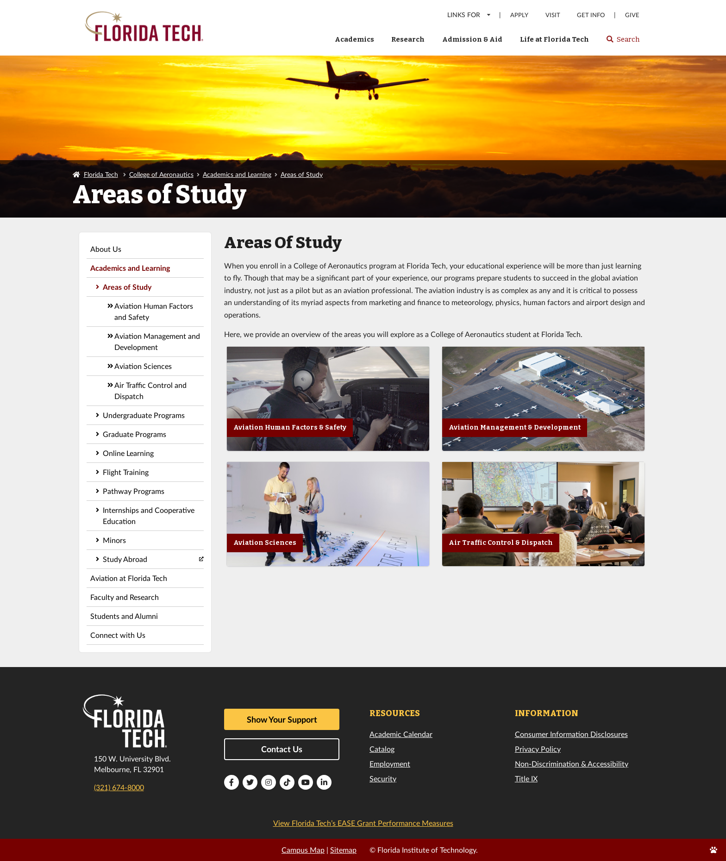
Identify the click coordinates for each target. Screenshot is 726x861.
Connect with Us (117, 634)
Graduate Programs (134, 434)
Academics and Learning (237, 174)
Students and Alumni (124, 615)
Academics (354, 39)
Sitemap (343, 849)
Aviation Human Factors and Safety (153, 311)
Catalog (381, 748)
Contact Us (281, 749)
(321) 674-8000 (119, 787)
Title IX (526, 778)
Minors (114, 540)
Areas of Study (302, 174)
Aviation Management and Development (157, 341)
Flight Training (126, 472)
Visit (552, 15)
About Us (105, 248)
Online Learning (128, 453)
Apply (519, 15)
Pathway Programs (133, 491)
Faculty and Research (124, 597)
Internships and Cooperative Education (148, 515)
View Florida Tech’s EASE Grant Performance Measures (363, 822)
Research (408, 39)
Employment (389, 763)
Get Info (591, 15)
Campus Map (303, 849)
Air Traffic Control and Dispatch (150, 390)
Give (632, 15)
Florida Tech (101, 174)
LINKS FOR (469, 15)
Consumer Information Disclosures (571, 734)
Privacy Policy (538, 748)
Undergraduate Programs (144, 415)
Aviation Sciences (143, 366)
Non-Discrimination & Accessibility (571, 763)
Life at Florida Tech (554, 39)
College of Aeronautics (161, 174)
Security (382, 778)
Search (622, 42)
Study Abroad (125, 559)
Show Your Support (282, 719)
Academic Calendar (400, 734)
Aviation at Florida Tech (128, 578)
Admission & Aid (472, 39)
